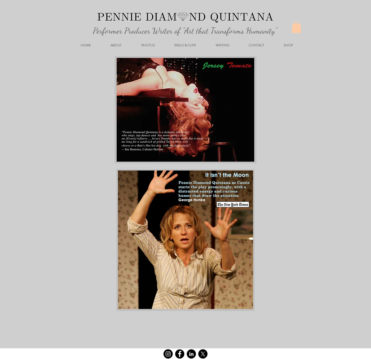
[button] (296, 27)
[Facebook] (179, 354)
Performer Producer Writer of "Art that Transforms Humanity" (181, 31)
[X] (203, 354)
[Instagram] (168, 354)
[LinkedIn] (191, 354)
